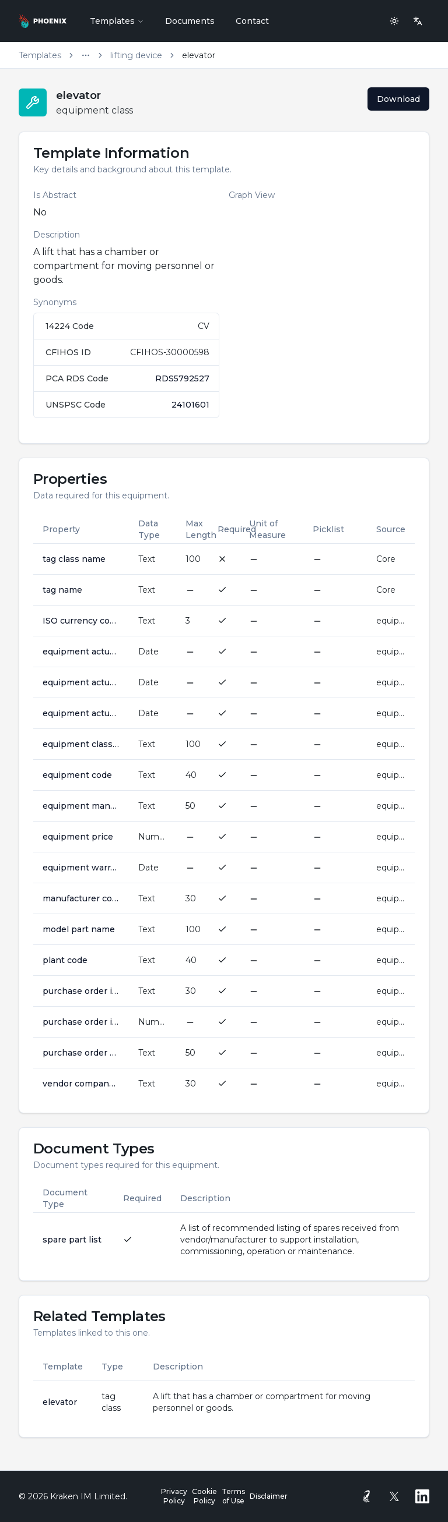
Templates (117, 21)
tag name (62, 590)
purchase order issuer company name (81, 991)
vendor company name (81, 1083)
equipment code (77, 775)
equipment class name (81, 744)
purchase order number (81, 1052)
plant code (65, 960)
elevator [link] (198, 55)
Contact (252, 21)
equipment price (78, 836)
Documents (190, 21)
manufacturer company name (81, 898)
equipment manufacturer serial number (81, 806)
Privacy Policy (174, 1496)
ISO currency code (81, 620)
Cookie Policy (204, 1496)
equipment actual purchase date (81, 682)
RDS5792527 (182, 378)
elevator (60, 1402)
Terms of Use (233, 1496)
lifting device (136, 55)
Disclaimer (269, 1496)
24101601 (190, 404)
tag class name (74, 559)
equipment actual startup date (81, 713)
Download (398, 99)
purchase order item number (81, 1022)
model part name (79, 929)
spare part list (72, 1239)
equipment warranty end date (81, 867)
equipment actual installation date (81, 651)
